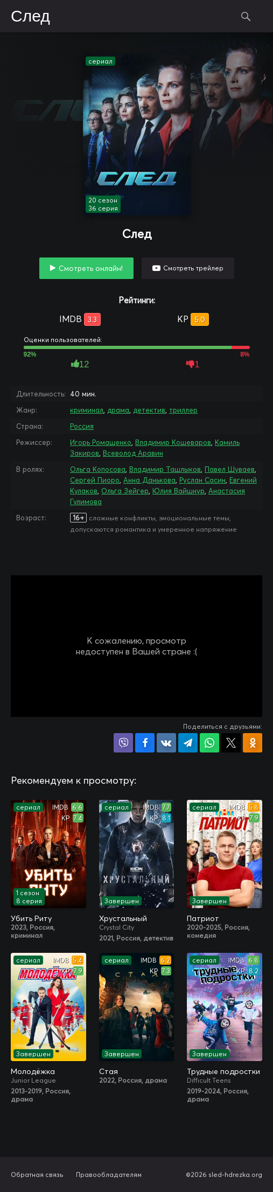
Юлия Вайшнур (178, 490)
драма (118, 410)
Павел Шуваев (230, 469)
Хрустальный (123, 918)
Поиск (246, 16)
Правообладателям (109, 1174)
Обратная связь (37, 1174)
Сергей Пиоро (95, 480)
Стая (108, 1071)
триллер (183, 410)
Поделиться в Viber (123, 742)
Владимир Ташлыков (165, 469)
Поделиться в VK (166, 742)
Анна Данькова (149, 480)
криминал (86, 410)
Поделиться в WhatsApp (209, 742)
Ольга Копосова (97, 469)
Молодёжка (33, 1071)
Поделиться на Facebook (145, 742)
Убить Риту (31, 918)
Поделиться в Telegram (188, 742)
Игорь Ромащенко (100, 442)
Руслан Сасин (202, 480)
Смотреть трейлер (193, 268)
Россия (82, 426)
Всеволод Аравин (133, 453)
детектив (149, 410)
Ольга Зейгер (125, 490)
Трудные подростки (223, 1071)
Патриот (203, 918)
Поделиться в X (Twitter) (231, 742)
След (30, 17)
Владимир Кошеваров (173, 442)
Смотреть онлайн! (91, 268)
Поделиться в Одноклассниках (252, 742)
